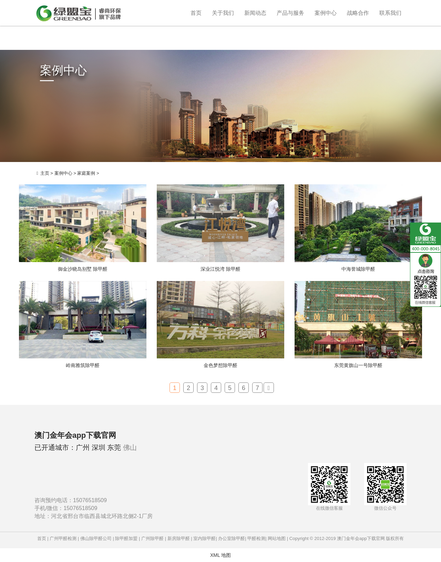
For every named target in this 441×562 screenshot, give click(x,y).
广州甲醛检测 (63, 538)
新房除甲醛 (178, 538)
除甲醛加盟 (126, 538)
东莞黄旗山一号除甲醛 (358, 365)
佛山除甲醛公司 (96, 538)
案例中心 (326, 13)
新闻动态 (255, 13)
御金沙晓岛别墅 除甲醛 (82, 269)
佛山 (130, 447)
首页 (196, 13)
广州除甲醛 (152, 538)
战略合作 (358, 13)
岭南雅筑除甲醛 (83, 365)
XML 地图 (220, 555)
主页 (44, 173)
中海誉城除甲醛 (358, 269)
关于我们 (223, 13)
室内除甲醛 (204, 538)
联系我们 (390, 13)
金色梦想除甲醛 (220, 365)
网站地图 (277, 538)
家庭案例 (86, 173)
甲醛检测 (256, 538)
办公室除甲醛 (231, 538)
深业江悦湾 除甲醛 (220, 269)
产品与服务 (290, 13)
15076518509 (90, 500)
